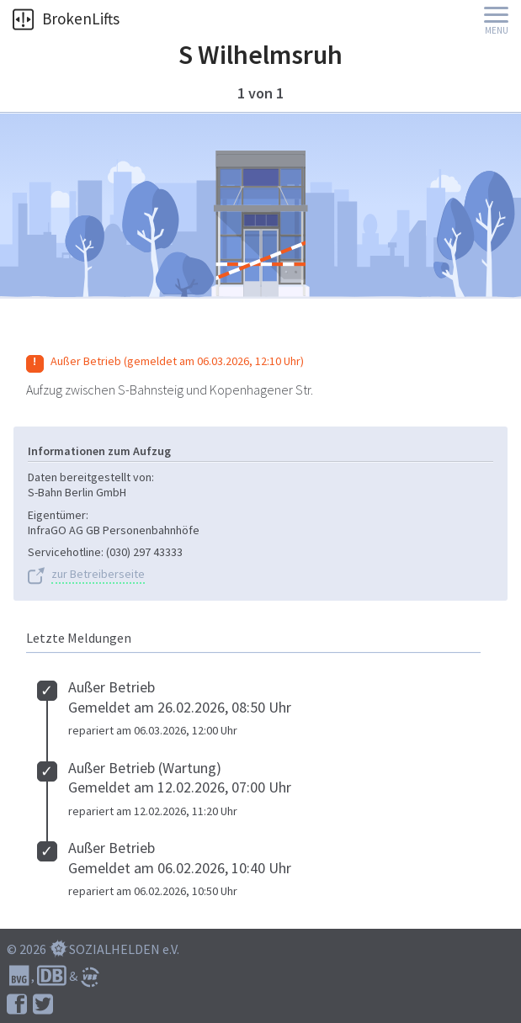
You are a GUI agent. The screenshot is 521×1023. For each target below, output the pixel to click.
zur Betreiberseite (98, 574)
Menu (496, 30)
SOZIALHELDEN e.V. (124, 949)
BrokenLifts (66, 18)
